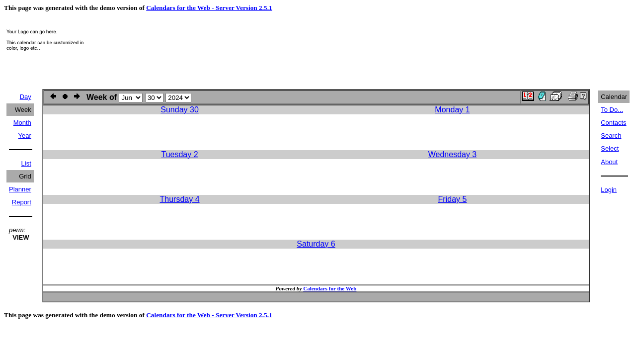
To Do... (612, 109)
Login (609, 189)
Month (22, 122)
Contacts (613, 122)
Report (21, 202)
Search (611, 135)
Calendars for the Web (329, 288)
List (26, 163)
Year (24, 135)
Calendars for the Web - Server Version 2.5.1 (209, 7)
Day (25, 96)
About (609, 162)
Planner (20, 189)
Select (610, 148)
